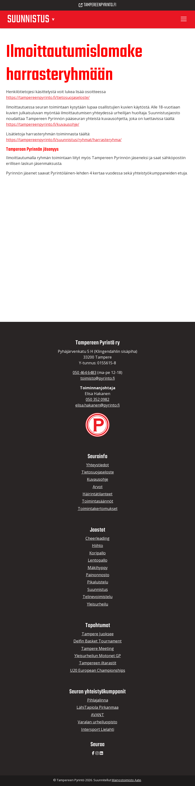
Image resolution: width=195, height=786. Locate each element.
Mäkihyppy (98, 567)
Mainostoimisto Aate (126, 780)
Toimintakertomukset (97, 508)
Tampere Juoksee (98, 633)
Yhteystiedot (97, 465)
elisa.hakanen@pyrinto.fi (97, 405)
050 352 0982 (97, 399)
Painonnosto (97, 574)
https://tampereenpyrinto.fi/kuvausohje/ (42, 124)
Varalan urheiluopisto (97, 722)
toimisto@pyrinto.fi (97, 378)
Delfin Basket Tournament (97, 641)
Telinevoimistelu (97, 596)
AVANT (97, 714)
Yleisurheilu (97, 604)
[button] (53, 19)
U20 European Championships (97, 670)
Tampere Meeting (97, 648)
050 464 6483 (84, 372)
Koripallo (97, 553)
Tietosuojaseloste (97, 472)
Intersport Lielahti (97, 729)
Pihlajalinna (97, 700)
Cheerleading (97, 538)
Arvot (98, 486)
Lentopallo (97, 560)
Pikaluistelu (97, 582)
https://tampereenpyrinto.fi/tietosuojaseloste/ (48, 97)
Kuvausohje (97, 479)
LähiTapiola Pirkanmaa (97, 707)
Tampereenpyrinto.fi (97, 5)
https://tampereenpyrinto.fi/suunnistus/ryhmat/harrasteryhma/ (64, 139)
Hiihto (97, 545)
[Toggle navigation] (184, 19)
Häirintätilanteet (97, 494)
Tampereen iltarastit (97, 663)
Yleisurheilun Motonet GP (97, 655)
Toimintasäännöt (97, 501)
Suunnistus (97, 589)
